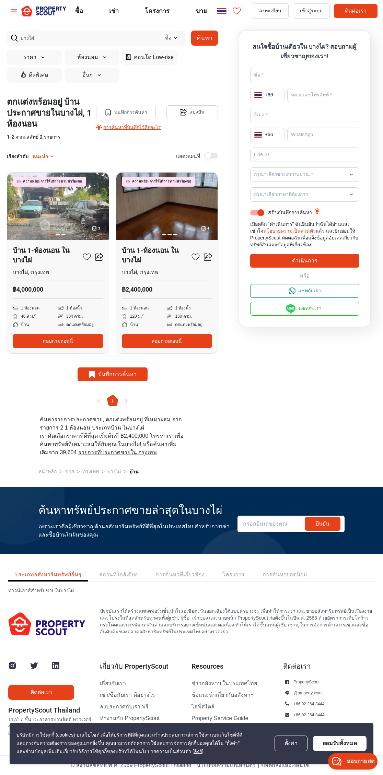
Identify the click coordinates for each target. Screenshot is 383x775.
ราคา (34, 57)
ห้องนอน (92, 57)
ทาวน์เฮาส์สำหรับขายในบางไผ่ (41, 591)
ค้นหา (204, 38)
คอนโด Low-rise (150, 57)
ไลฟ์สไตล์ (203, 706)
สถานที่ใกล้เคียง (118, 574)
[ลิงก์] (198, 751)
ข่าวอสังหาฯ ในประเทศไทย (224, 683)
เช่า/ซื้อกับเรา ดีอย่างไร (127, 695)
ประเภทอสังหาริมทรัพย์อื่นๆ (48, 574)
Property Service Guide (220, 718)
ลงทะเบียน (270, 11)
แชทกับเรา (305, 290)
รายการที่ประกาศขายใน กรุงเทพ (117, 452)
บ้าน (134, 471)
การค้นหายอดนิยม (285, 574)
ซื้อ (79, 10)
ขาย (201, 10)
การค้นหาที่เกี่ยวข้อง (180, 574)
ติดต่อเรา (356, 11)
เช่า (114, 10)
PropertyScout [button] (306, 681)
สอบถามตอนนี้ (58, 341)
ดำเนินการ (304, 260)
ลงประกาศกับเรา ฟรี (124, 706)
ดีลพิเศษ (34, 75)
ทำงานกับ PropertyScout (130, 718)
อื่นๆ (92, 75)
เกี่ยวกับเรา (113, 683)
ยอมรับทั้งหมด (340, 743)
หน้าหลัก (47, 471)
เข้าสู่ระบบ (311, 11)
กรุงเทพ (91, 471)
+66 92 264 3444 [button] (308, 703)
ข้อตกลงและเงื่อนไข (285, 765)
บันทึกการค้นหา (126, 112)
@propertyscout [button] (308, 692)
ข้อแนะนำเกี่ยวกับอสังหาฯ (223, 695)
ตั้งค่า (291, 743)
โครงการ (233, 574)
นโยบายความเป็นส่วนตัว (289, 231)
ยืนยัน (322, 523)
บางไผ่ (114, 471)
